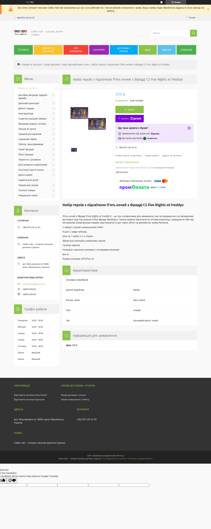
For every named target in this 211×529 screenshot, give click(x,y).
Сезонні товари (26, 190)
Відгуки (166, 50)
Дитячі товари (26, 108)
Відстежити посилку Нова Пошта (30, 395)
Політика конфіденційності (140, 459)
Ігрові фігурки (52, 64)
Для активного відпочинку (32, 164)
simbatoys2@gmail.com (34, 284)
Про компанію (76, 50)
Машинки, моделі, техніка (32, 123)
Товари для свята (27, 195)
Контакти (99, 50)
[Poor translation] (12, 480)
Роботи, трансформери (30, 144)
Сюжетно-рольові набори (32, 118)
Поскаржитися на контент (114, 459)
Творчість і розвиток (29, 159)
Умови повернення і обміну (75, 399)
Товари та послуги (48, 50)
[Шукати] (193, 33)
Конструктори (25, 113)
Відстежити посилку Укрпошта (29, 399)
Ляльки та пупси (27, 129)
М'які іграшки (25, 154)
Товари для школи (28, 185)
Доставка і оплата (123, 50)
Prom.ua (120, 456)
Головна (23, 50)
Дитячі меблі (25, 175)
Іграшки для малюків (29, 134)
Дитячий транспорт (28, 103)
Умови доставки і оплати (73, 395)
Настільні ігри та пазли (31, 170)
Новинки (186, 50)
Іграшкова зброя (27, 139)
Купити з (131, 118)
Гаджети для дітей (28, 180)
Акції (148, 50)
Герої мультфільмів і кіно (75, 64)
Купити (131, 109)
